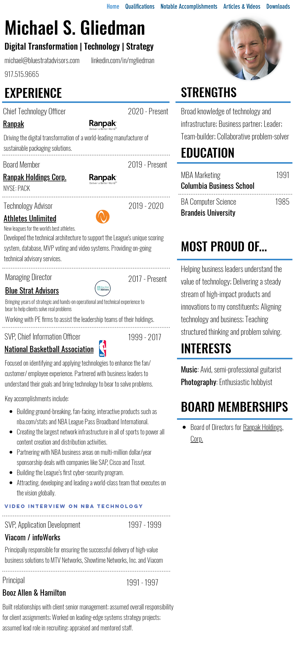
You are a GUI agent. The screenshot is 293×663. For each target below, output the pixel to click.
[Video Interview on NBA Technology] (74, 506)
